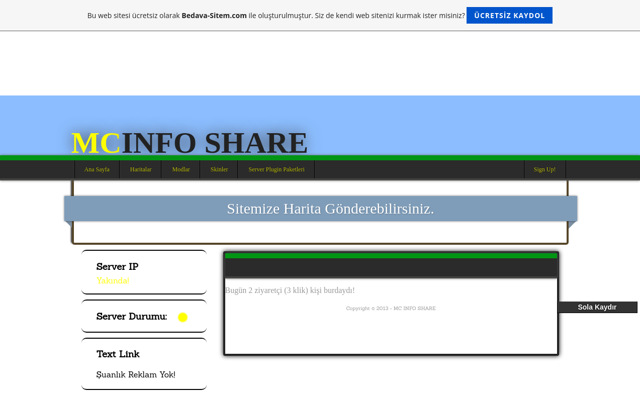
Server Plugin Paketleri (276, 169)
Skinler (219, 169)
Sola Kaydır (597, 307)
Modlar (181, 169)
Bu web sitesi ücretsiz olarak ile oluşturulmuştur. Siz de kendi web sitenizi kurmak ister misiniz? (320, 15)
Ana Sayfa (97, 169)
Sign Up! (545, 169)
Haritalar (141, 169)
